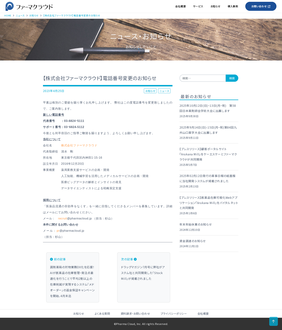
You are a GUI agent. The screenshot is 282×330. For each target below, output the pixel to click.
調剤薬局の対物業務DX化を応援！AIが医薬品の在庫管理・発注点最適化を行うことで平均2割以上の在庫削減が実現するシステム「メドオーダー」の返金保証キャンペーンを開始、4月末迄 (72, 277)
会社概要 (180, 6)
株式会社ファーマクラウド (79, 145)
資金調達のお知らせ (192, 241)
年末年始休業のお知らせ (195, 224)
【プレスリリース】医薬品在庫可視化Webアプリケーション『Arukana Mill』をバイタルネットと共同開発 (208, 202)
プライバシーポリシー (174, 313)
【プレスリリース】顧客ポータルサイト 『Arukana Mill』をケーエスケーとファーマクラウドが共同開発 (208, 154)
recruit (62, 218)
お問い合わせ (260, 6)
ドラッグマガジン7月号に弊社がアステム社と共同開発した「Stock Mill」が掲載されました (143, 268)
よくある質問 (102, 313)
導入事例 (233, 6)
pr (58, 230)
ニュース (164, 91)
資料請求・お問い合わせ (135, 313)
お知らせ (215, 6)
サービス (198, 6)
